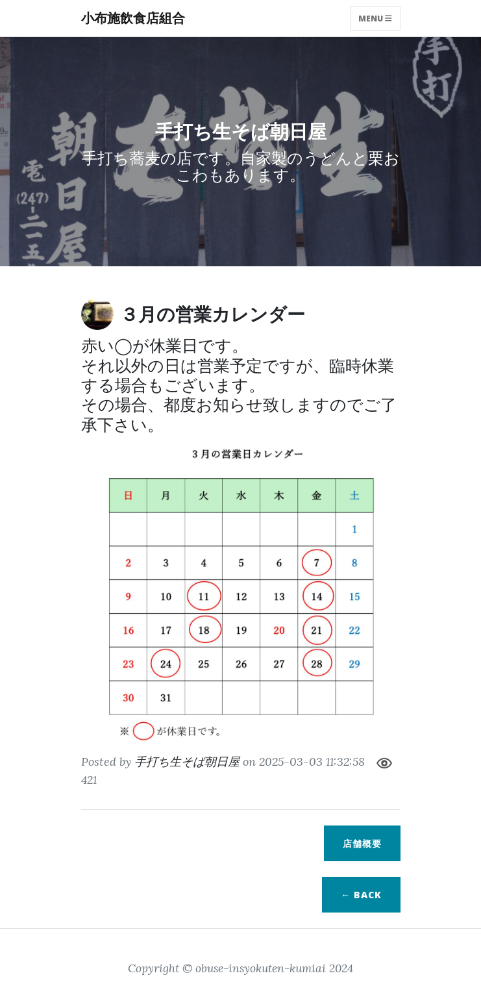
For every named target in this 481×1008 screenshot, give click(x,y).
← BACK (361, 894)
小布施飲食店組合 (133, 18)
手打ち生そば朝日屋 (187, 761)
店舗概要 (362, 843)
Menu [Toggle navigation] (375, 17)
